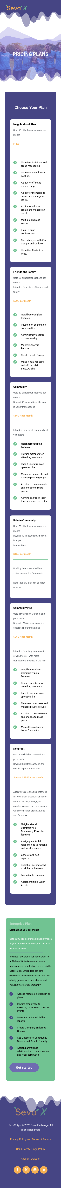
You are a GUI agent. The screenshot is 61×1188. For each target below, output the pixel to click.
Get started (24, 1067)
